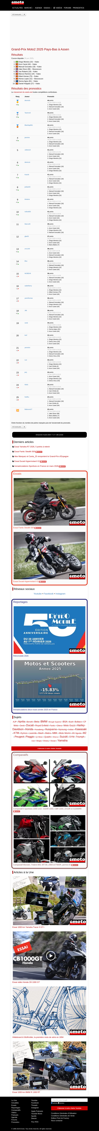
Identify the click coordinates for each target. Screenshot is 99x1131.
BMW (44, 721)
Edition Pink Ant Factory (60, 1118)
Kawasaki (81, 729)
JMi (26, 310)
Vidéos (14, 1112)
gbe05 (27, 236)
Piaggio (30, 736)
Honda (29, 729)
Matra (48, 733)
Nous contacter (57, 1120)
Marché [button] (28, 8)
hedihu (27, 397)
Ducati (30, 725)
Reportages (20, 602)
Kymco (24, 733)
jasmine (27, 137)
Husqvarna (51, 729)
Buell (71, 722)
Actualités (17, 8)
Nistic (26, 384)
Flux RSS (34, 1122)
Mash (41, 733)
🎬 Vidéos (57, 8)
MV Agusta (76, 733)
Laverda (33, 733)
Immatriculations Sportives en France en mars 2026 (36, 466)
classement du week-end (23, 92)
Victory (46, 741)
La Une (14, 1100)
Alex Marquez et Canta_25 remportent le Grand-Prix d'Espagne (41, 456)
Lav (26, 360)
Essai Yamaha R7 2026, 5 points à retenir (32, 447)
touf (26, 335)
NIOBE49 (28, 273)
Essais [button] (47, 8)
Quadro (47, 737)
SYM (71, 736)
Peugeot (19, 736)
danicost (27, 162)
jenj (26, 372)
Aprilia (21, 721)
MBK (54, 733)
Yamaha (62, 740)
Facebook (48, 593)
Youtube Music (36, 1114)
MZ (84, 733)
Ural (33, 741)
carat (26, 323)
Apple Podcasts (37, 1111)
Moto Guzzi (69, 725)
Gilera (59, 725)
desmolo (27, 100)
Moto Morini (65, 733)
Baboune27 (28, 409)
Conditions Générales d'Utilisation (64, 1113)
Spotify (33, 1116)
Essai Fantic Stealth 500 (24, 451)
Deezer (34, 1118)
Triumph (80, 736)
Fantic (52, 726)
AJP (15, 722)
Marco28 (27, 224)
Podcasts (14, 1115)
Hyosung (62, 729)
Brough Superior (55, 722)
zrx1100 (27, 249)
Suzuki (64, 736)
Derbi (22, 725)
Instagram (60, 593)
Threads (34, 1105)
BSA (65, 721)
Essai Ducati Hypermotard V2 (27, 461)
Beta (36, 721)
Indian (71, 729)
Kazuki (27, 174)
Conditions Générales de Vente (63, 1116)
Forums (67, 8)
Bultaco (78, 722)
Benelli (30, 722)
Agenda (38, 8)
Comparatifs (20, 754)
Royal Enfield (41, 725)
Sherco (55, 737)
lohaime (27, 199)
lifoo (26, 261)
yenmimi (27, 347)
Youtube (38, 593)
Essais (17, 473)
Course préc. (17, 14)
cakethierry (28, 286)
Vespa (38, 741)
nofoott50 (28, 211)
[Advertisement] (49, 32)
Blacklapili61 (29, 125)
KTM (16, 733)
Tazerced (28, 113)
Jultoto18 (28, 150)
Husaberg (39, 729)
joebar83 (27, 187)
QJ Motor (39, 737)
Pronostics (78, 8)
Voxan (53, 741)
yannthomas (29, 298)
